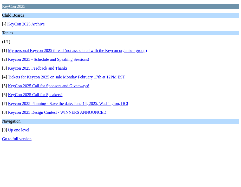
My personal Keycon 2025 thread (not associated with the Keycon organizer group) (77, 50)
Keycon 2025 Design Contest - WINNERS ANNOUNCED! (58, 112)
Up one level (18, 130)
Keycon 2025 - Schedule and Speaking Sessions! (48, 59)
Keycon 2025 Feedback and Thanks (38, 68)
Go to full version (16, 139)
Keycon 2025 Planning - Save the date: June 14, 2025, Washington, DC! (68, 103)
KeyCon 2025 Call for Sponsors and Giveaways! (48, 86)
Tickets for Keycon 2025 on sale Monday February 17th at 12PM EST (66, 77)
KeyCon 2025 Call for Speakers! (35, 94)
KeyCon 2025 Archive (26, 24)
